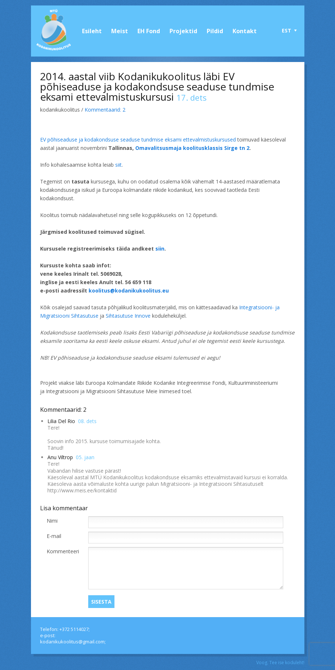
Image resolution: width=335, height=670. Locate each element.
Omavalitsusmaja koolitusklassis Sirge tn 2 (192, 147)
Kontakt (245, 31)
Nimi (52, 520)
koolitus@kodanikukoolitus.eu (129, 290)
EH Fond (148, 31)
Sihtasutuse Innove (128, 315)
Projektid (183, 31)
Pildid (215, 31)
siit (118, 164)
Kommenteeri (63, 551)
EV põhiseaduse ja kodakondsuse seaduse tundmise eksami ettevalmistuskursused (138, 139)
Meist (119, 31)
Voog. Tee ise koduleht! (280, 662)
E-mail (54, 535)
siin (159, 248)
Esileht (92, 31)
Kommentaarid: (105, 109)
